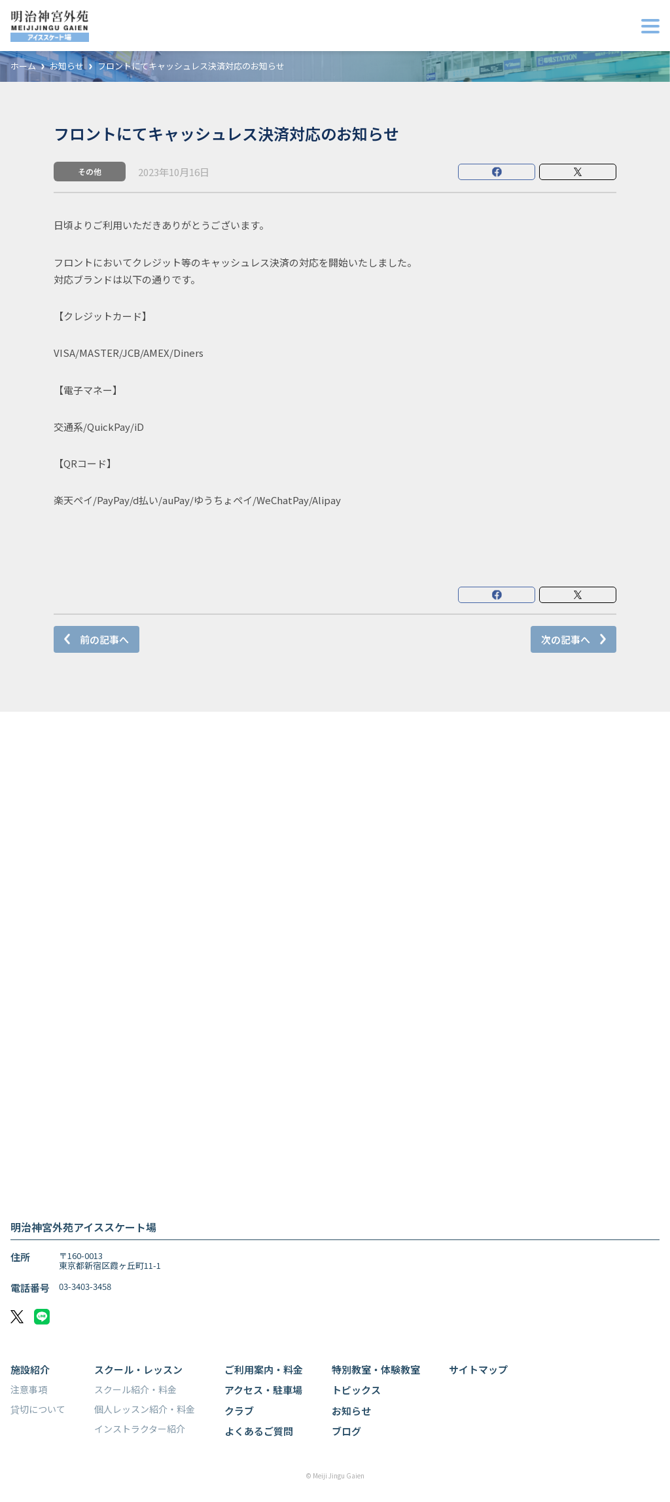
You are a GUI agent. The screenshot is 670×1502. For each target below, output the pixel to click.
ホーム (23, 66)
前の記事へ (104, 639)
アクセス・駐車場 (263, 1390)
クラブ (239, 1411)
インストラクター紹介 (139, 1428)
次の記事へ (565, 639)
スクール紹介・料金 (135, 1389)
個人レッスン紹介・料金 (144, 1409)
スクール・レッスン (138, 1369)
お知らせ (67, 66)
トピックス (356, 1390)
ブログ (346, 1431)
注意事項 (28, 1389)
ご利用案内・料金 (263, 1369)
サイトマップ (478, 1369)
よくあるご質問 (258, 1431)
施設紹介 (30, 1369)
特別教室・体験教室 (376, 1369)
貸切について (37, 1409)
